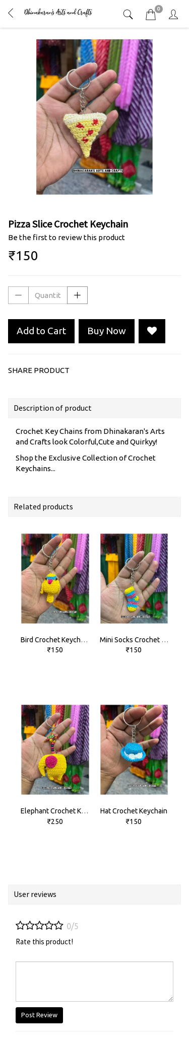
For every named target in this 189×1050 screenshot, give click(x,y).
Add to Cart (41, 330)
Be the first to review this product (66, 237)
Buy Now (106, 330)
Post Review (39, 1014)
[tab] (129, 14)
